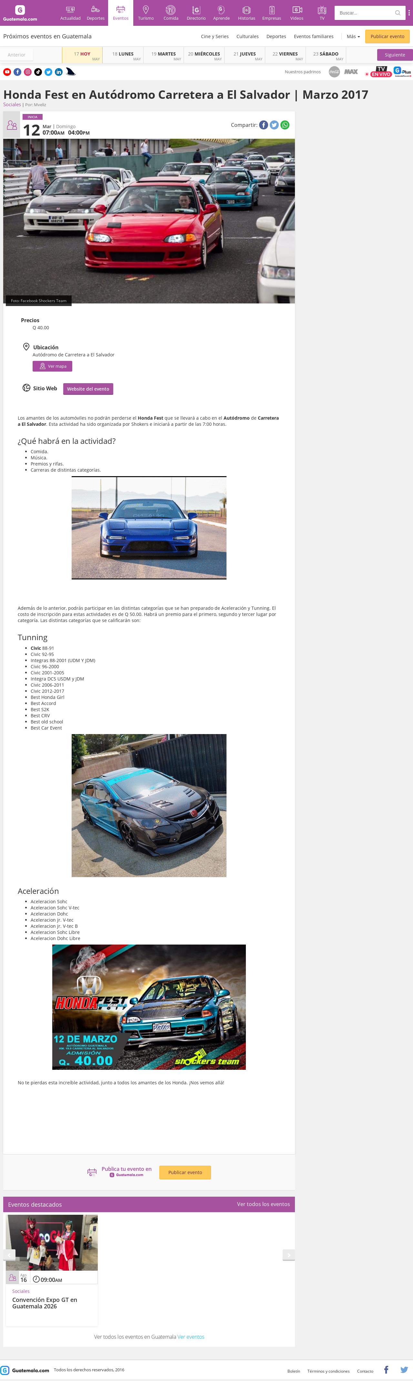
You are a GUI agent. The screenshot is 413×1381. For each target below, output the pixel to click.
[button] (395, 55)
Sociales (12, 104)
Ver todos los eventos (263, 1204)
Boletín (293, 1371)
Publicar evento (387, 36)
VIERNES (285, 54)
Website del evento (88, 389)
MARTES (163, 54)
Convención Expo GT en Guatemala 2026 (44, 1303)
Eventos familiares (314, 36)
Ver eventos (190, 1336)
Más (351, 36)
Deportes (276, 36)
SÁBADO (325, 54)
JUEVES (245, 54)
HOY (82, 54)
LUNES (123, 54)
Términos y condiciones (328, 1371)
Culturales (248, 36)
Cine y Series (215, 36)
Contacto (365, 1371)
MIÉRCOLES (204, 54)
